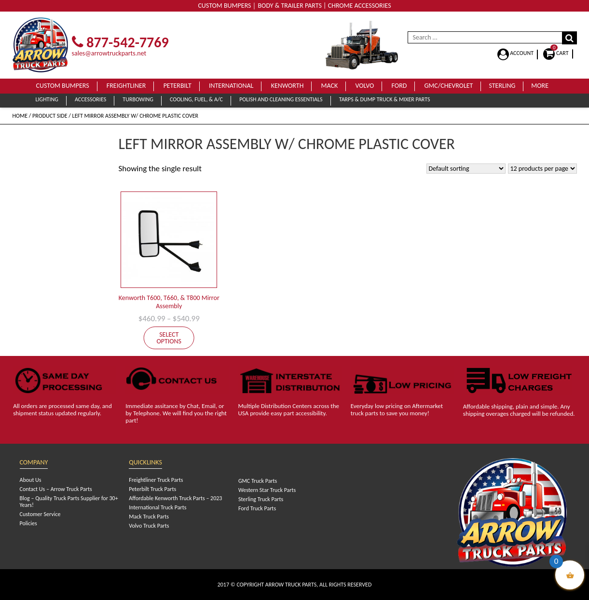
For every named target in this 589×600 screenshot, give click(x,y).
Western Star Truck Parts (267, 490)
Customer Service (40, 514)
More (539, 86)
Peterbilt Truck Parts (152, 489)
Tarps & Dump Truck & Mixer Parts (384, 99)
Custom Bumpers (62, 86)
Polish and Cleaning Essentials (280, 99)
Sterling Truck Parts (260, 499)
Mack (329, 86)
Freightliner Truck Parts (156, 480)
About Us (30, 480)
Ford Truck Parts (257, 508)
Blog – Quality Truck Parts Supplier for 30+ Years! (69, 501)
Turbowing (138, 99)
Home (20, 115)
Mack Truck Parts (149, 516)
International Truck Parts (157, 507)
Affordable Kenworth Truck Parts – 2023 (175, 498)
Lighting (47, 99)
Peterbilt (178, 86)
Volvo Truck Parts (149, 525)
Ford (399, 86)
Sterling (502, 86)
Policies (28, 523)
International (231, 86)
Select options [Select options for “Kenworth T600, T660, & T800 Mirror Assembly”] (168, 337)
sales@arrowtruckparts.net (109, 53)
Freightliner (126, 86)
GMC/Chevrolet (449, 86)
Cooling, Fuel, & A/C (196, 99)
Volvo (364, 86)
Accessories (90, 99)
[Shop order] (466, 169)
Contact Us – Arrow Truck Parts (56, 489)
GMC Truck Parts (257, 480)
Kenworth (287, 86)
